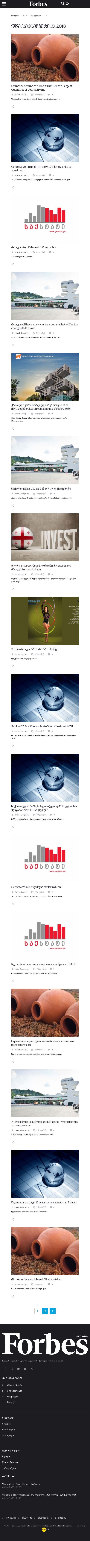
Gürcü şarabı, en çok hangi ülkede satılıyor (37, 1279)
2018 (25, 16)
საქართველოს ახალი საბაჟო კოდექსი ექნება (41, 489)
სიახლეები (8, 1418)
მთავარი (15, 16)
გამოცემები (9, 1468)
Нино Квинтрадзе (20, 969)
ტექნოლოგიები (11, 1450)
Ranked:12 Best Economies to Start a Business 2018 (42, 726)
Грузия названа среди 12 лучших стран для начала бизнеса (44, 1202)
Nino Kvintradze (20, 175)
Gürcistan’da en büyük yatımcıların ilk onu (37, 887)
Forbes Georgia (19, 95)
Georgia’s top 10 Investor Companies (33, 247)
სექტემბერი (36, 16)
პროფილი (8, 1435)
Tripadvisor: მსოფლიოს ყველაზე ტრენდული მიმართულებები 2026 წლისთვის (39, 1495)
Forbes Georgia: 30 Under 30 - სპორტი (34, 649)
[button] (3, 4)
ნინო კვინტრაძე (20, 494)
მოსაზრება (8, 1430)
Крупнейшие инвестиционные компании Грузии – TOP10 (43, 964)
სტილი (6, 1456)
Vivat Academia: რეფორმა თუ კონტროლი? (21, 1484)
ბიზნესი (6, 1424)
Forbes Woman (10, 1462)
